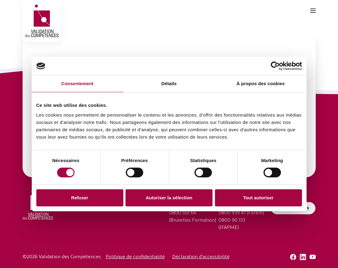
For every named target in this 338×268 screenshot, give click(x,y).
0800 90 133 (232, 220)
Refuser (79, 197)
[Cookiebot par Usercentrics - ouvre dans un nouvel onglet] (275, 66)
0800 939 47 (232, 213)
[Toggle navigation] (313, 10)
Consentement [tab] (77, 83)
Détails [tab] (169, 83)
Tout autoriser (258, 197)
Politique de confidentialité (135, 257)
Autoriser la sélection (169, 197)
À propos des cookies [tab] (261, 83)
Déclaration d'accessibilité (201, 257)
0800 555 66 (182, 213)
